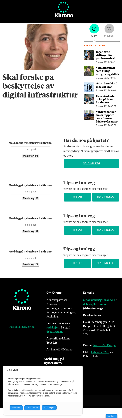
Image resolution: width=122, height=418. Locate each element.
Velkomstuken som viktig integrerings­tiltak (107, 71)
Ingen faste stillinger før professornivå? (105, 55)
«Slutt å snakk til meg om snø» (106, 84)
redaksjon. (53, 327)
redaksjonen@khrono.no (99, 300)
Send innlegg (91, 163)
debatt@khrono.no (95, 304)
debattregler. (54, 331)
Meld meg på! (30, 156)
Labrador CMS (100, 352)
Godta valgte (32, 408)
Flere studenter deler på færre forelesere (106, 99)
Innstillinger (111, 416)
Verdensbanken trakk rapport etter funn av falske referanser (107, 116)
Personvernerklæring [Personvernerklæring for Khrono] (21, 326)
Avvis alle (16, 408)
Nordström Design (104, 345)
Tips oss (77, 196)
